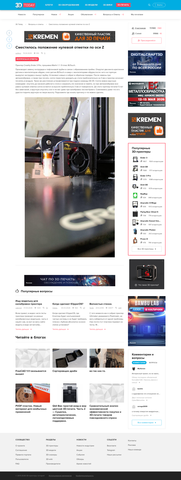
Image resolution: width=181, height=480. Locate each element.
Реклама (29, 39)
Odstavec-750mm (55, 308)
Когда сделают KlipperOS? (67, 303)
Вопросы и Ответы (113, 14)
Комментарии (139, 363)
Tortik (92, 308)
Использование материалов (60, 476)
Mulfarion (141, 369)
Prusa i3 (144, 239)
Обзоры (80, 459)
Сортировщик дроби (64, 371)
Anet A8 (144, 167)
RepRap (143, 194)
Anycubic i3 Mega (148, 203)
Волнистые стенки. (101, 303)
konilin (140, 389)
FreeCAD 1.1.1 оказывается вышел (31, 373)
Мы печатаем (137, 14)
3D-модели (51, 450)
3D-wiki (49, 459)
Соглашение (21, 450)
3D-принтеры (52, 445)
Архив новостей (83, 463)
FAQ (17, 463)
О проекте (20, 445)
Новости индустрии (85, 445)
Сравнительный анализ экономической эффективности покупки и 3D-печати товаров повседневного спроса (105, 411)
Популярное (38, 14)
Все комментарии (146, 422)
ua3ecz (18, 53)
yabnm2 (19, 308)
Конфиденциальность (85, 476)
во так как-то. (98, 371)
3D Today (19, 24)
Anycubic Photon (148, 230)
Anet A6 (144, 185)
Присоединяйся (146, 40)
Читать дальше (22, 329)
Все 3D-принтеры (146, 249)
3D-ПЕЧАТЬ (123, 5)
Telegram (111, 450)
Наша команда (134, 449)
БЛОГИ (49, 5)
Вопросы (153, 363)
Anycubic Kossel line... (150, 221)
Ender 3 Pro (145, 176)
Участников (140, 28)
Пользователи (22, 459)
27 (84, 308)
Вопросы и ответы (36, 24)
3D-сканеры (51, 454)
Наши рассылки (114, 454)
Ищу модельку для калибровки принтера (29, 302)
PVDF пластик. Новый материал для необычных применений (31, 408)
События (80, 454)
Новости (22, 14)
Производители (53, 463)
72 (47, 308)
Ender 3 (143, 157)
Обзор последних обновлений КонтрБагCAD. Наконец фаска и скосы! (145, 380)
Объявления (88, 14)
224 (119, 308)
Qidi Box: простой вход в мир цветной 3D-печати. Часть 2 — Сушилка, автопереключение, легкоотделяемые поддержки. (69, 413)
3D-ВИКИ (107, 5)
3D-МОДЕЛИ (91, 5)
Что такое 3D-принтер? (148, 285)
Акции (71, 14)
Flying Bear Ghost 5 (149, 212)
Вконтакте (111, 445)
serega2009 (142, 406)
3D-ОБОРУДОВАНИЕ (68, 5)
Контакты (132, 440)
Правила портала (23, 454)
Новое (56, 14)
